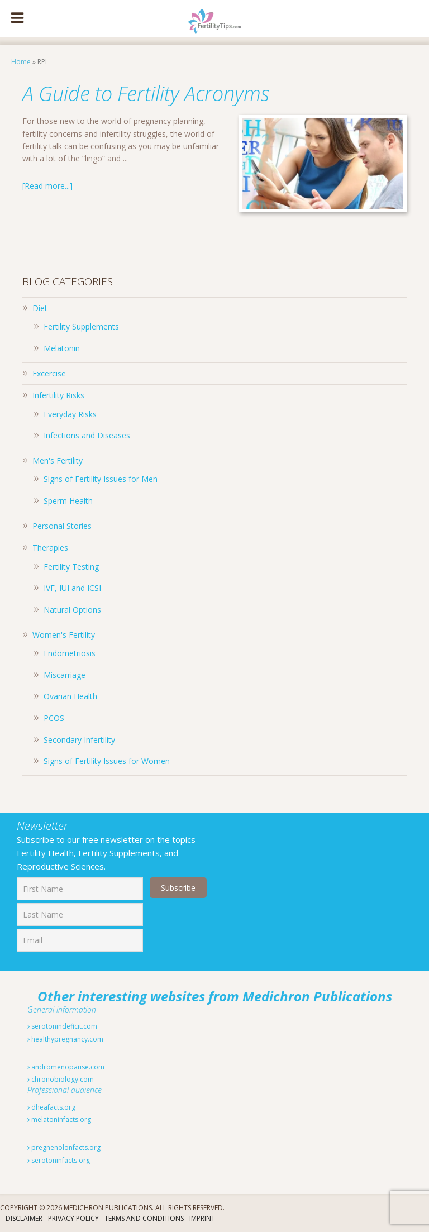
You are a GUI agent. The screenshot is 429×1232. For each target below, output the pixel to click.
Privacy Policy (73, 1218)
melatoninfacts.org (59, 1119)
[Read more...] (47, 185)
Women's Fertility (63, 634)
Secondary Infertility (79, 739)
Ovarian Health (70, 696)
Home (21, 61)
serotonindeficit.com (62, 1026)
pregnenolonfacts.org (64, 1147)
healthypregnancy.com (65, 1039)
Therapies (50, 547)
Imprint (202, 1218)
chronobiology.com (60, 1079)
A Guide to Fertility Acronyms (145, 93)
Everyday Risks (70, 414)
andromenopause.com (65, 1067)
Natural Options (72, 609)
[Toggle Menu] (17, 18)
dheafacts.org (51, 1107)
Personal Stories (62, 526)
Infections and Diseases (87, 435)
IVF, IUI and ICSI (72, 587)
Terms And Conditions (144, 1218)
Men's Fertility (57, 460)
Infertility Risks (58, 395)
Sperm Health (68, 500)
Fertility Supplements (81, 326)
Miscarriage (64, 675)
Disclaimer (24, 1218)
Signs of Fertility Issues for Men (101, 479)
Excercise (49, 373)
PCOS (54, 718)
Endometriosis (70, 653)
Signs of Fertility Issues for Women (107, 761)
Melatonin (62, 348)
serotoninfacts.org (58, 1160)
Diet (39, 308)
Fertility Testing (71, 566)
